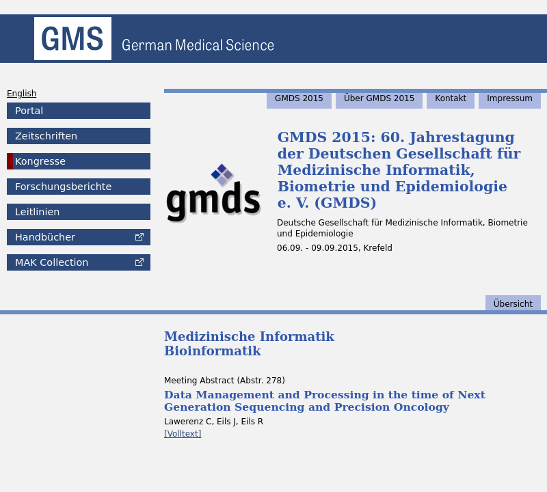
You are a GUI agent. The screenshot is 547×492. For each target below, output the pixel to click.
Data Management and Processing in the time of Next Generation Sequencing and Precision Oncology (324, 400)
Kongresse (40, 161)
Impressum (510, 98)
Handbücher (45, 237)
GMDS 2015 (299, 98)
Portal (29, 110)
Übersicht (513, 304)
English (21, 93)
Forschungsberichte (63, 186)
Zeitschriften (46, 136)
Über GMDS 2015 (379, 98)
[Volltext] (182, 434)
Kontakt (450, 98)
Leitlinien (37, 211)
